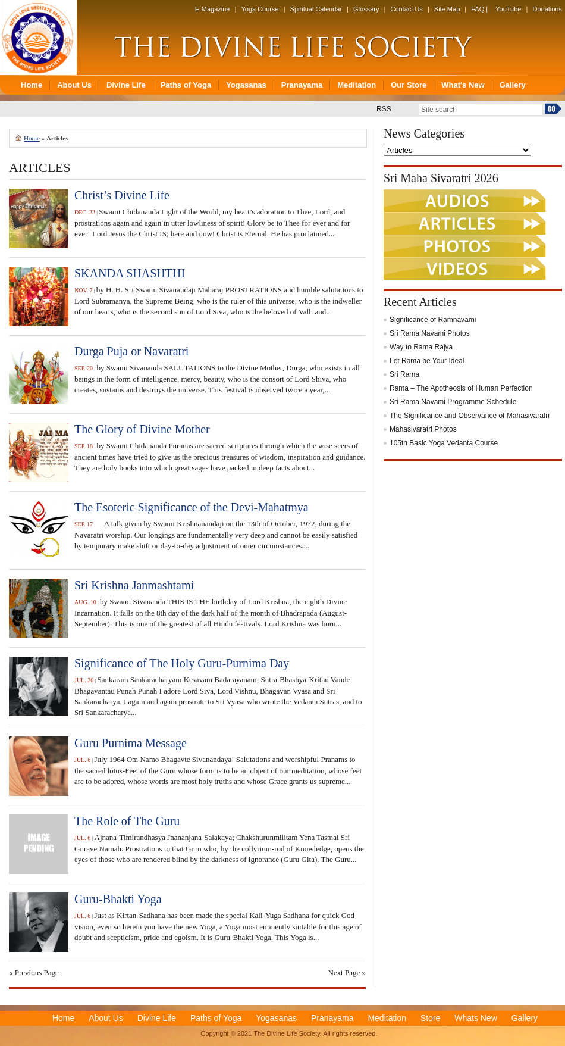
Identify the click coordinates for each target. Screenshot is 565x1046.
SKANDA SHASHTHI (129, 273)
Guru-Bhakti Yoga (118, 899)
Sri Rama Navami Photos (430, 333)
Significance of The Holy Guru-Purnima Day (181, 663)
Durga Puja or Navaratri (131, 351)
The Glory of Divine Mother (142, 429)
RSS (383, 109)
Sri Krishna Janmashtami (134, 585)
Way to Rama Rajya (421, 347)
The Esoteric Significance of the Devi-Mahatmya (191, 507)
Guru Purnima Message (130, 743)
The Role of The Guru (127, 821)
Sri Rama (404, 374)
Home (32, 138)
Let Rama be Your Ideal (427, 361)
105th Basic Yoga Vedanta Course (444, 443)
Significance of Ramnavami (433, 320)
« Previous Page (34, 972)
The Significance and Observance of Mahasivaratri (470, 415)
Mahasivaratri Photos (423, 429)
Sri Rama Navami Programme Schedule (453, 402)
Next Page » (347, 972)
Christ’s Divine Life (122, 195)
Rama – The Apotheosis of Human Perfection (461, 388)
